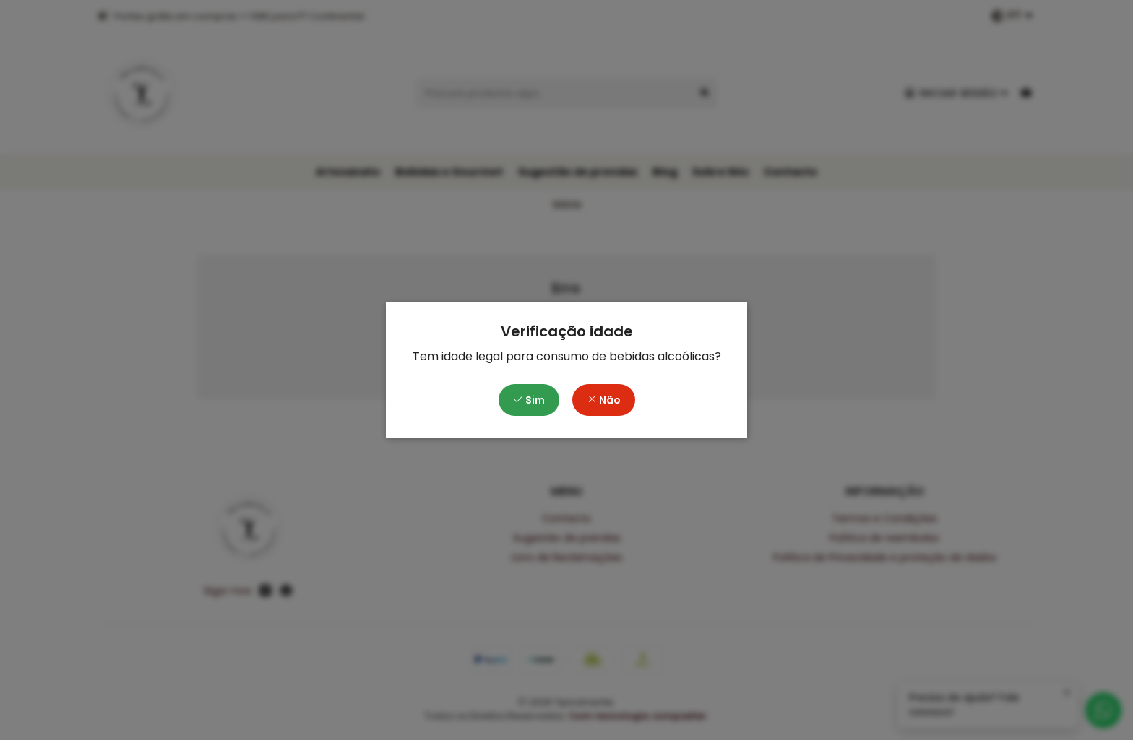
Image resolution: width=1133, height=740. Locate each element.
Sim (529, 400)
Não (604, 400)
